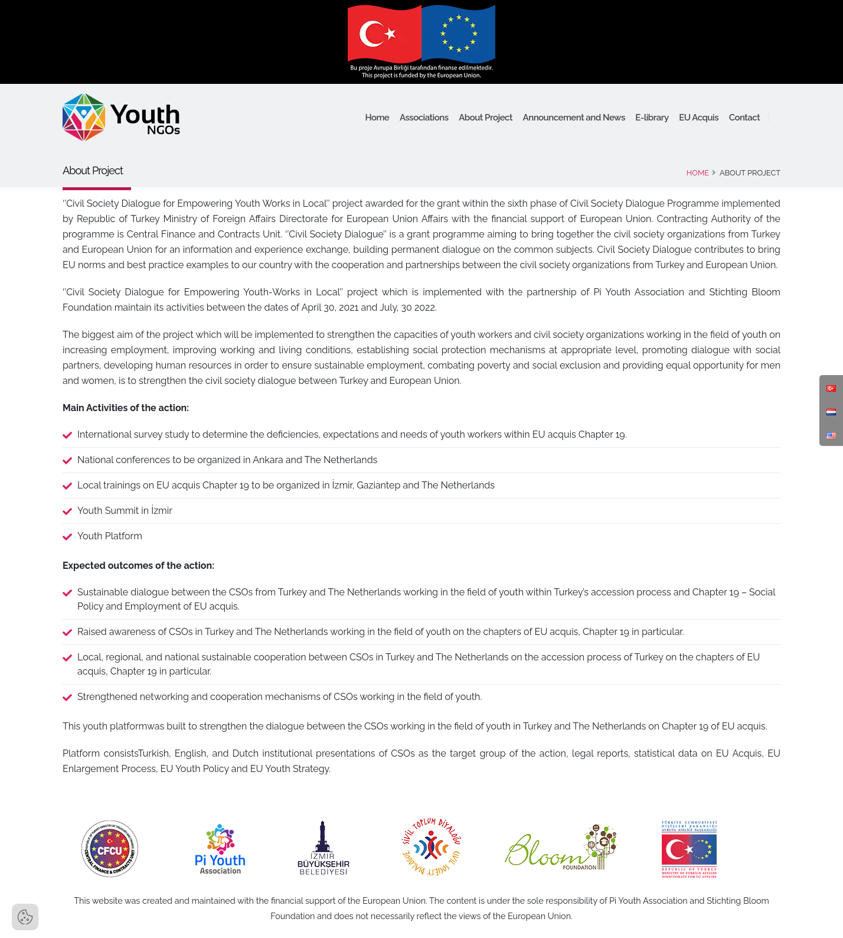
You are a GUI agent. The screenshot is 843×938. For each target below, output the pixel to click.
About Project (485, 117)
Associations (424, 117)
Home (377, 117)
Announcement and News (574, 117)
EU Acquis (698, 117)
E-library (651, 117)
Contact (744, 117)
